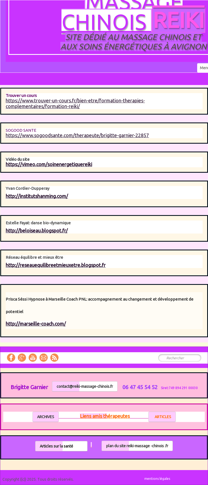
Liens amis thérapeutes (105, 416)
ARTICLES (162, 417)
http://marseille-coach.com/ (36, 323)
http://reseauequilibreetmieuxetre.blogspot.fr (56, 265)
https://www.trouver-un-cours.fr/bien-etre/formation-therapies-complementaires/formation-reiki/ (75, 103)
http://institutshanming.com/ (37, 196)
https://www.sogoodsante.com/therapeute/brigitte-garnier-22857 (77, 135)
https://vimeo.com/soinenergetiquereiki (49, 164)
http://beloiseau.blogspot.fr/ (37, 230)
